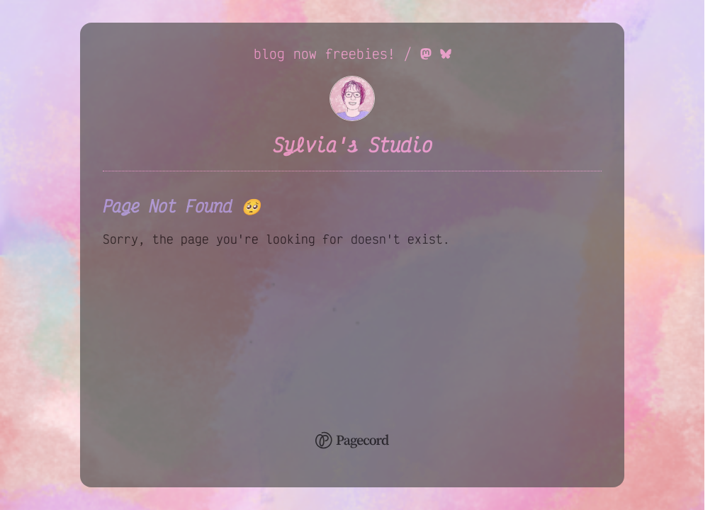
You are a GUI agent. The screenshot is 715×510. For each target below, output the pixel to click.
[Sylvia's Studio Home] (352, 116)
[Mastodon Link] (426, 54)
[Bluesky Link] (445, 54)
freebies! (360, 53)
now (305, 53)
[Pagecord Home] (352, 442)
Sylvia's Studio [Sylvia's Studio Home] (352, 144)
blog (269, 53)
